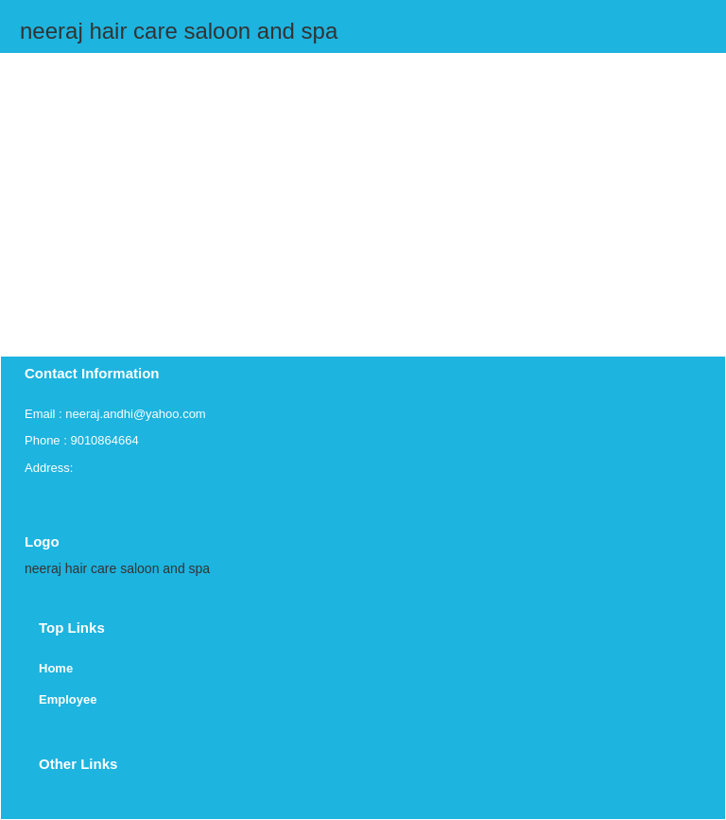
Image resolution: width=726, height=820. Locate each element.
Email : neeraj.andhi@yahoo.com (115, 414)
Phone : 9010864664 (82, 440)
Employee (67, 699)
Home (56, 668)
